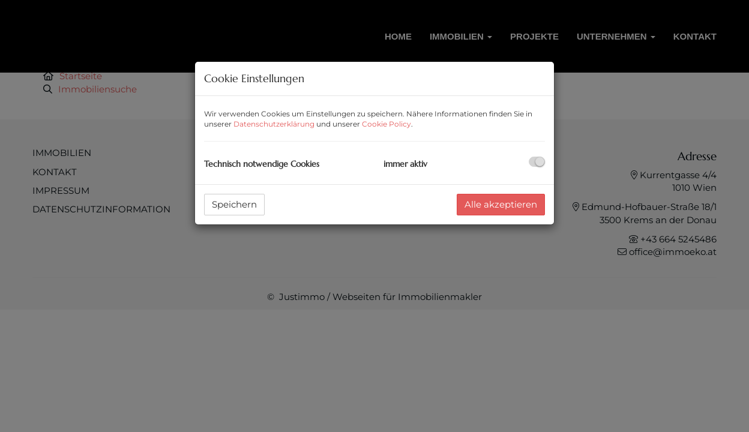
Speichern (234, 204)
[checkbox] (537, 162)
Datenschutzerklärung (273, 123)
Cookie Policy (386, 123)
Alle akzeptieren (501, 204)
